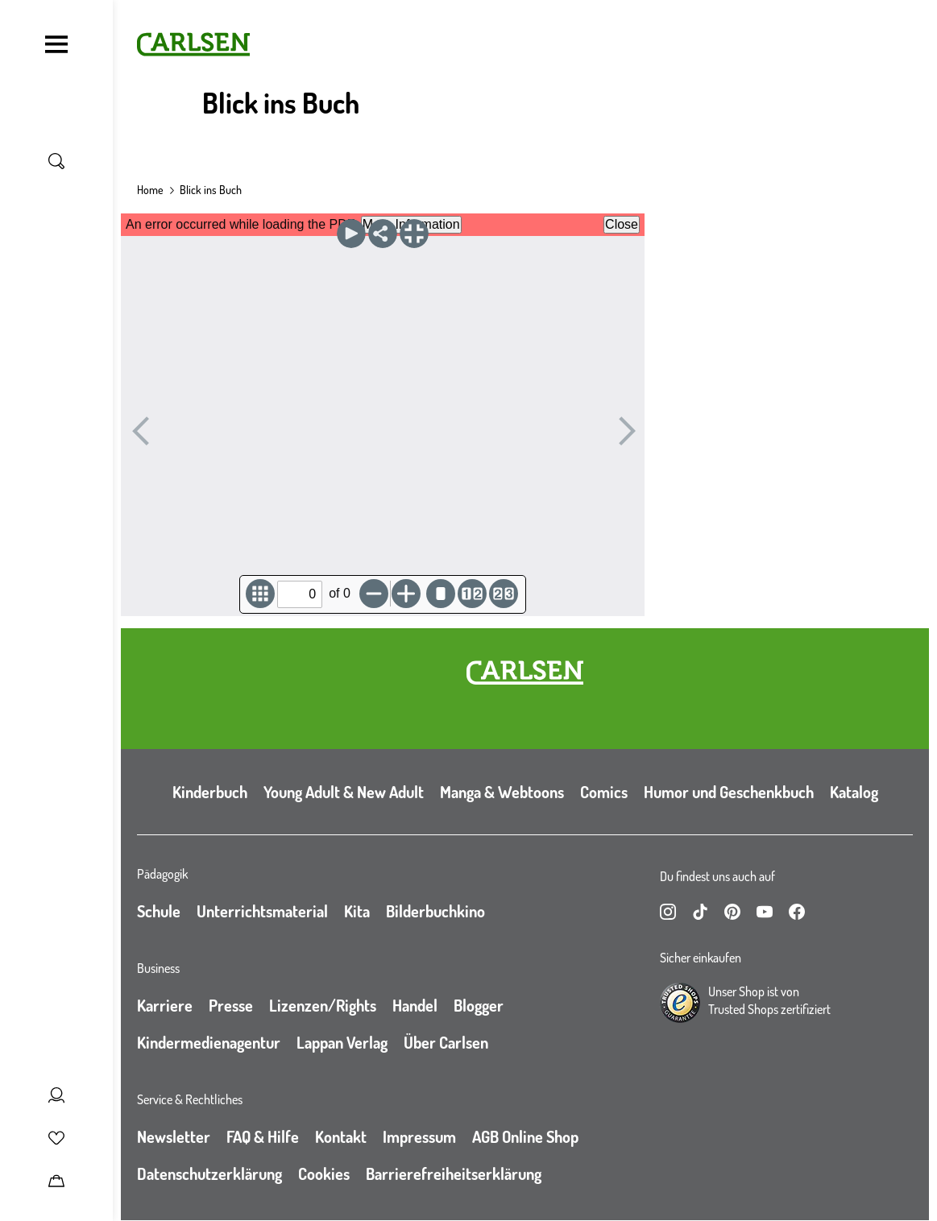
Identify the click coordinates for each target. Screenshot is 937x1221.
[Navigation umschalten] (56, 44)
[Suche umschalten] (56, 161)
